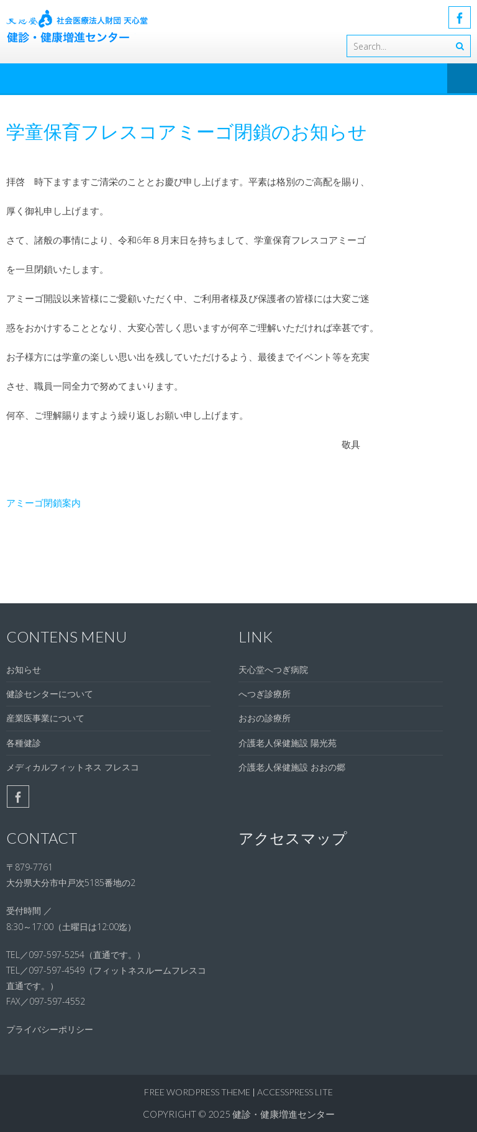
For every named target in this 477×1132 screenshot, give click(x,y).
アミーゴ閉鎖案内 (43, 502)
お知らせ (23, 669)
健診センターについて (49, 694)
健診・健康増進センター (283, 1114)
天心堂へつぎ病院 (273, 669)
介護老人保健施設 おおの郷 (291, 767)
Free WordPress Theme (197, 1092)
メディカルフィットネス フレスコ (72, 767)
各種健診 (23, 743)
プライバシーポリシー (49, 1029)
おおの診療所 (264, 718)
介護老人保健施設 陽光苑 (287, 743)
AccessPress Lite (295, 1092)
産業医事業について (45, 718)
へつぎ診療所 (264, 694)
